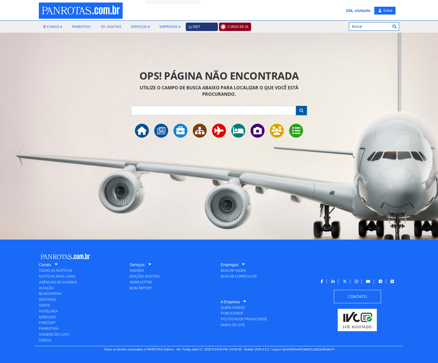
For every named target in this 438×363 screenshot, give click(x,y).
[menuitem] (52, 27)
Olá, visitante (358, 10)
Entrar (385, 11)
